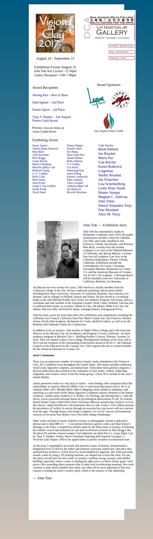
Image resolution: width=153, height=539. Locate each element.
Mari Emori (38, 179)
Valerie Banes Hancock (45, 148)
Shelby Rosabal (109, 175)
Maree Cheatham (41, 164)
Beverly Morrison (77, 192)
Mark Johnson (75, 161)
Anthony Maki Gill (77, 186)
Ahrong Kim (40, 95)
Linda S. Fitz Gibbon (44, 186)
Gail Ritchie (107, 162)
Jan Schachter (108, 179)
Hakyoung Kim (75, 170)
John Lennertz (75, 179)
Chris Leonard (75, 182)
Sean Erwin (38, 182)
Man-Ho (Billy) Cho (43, 167)
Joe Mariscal (74, 189)
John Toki (90, 225)
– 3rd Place (58, 109)
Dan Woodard (108, 210)
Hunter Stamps (109, 192)
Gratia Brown (40, 161)
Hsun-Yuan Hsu (75, 154)
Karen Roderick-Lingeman (110, 168)
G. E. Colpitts (40, 173)
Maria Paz (105, 158)
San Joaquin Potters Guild (108, 129)
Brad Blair (38, 151)
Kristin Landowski (77, 176)
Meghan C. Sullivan (113, 197)
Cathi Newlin (105, 145)
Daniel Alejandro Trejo (115, 205)
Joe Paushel (106, 153)
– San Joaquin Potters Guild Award (51, 118)
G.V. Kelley (73, 164)
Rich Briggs (39, 157)
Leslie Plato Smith (111, 188)
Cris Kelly (72, 167)
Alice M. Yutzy (109, 214)
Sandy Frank (39, 189)
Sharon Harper (75, 145)
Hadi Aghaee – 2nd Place (48, 102)
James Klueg (74, 173)
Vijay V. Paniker (42, 117)
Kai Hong (72, 151)
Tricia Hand (38, 192)
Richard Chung (40, 170)
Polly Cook (38, 176)
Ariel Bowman (40, 154)
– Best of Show (58, 95)
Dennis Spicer (41, 109)
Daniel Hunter (75, 157)
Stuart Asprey (40, 145)
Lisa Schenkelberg (111, 184)
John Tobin (106, 201)
